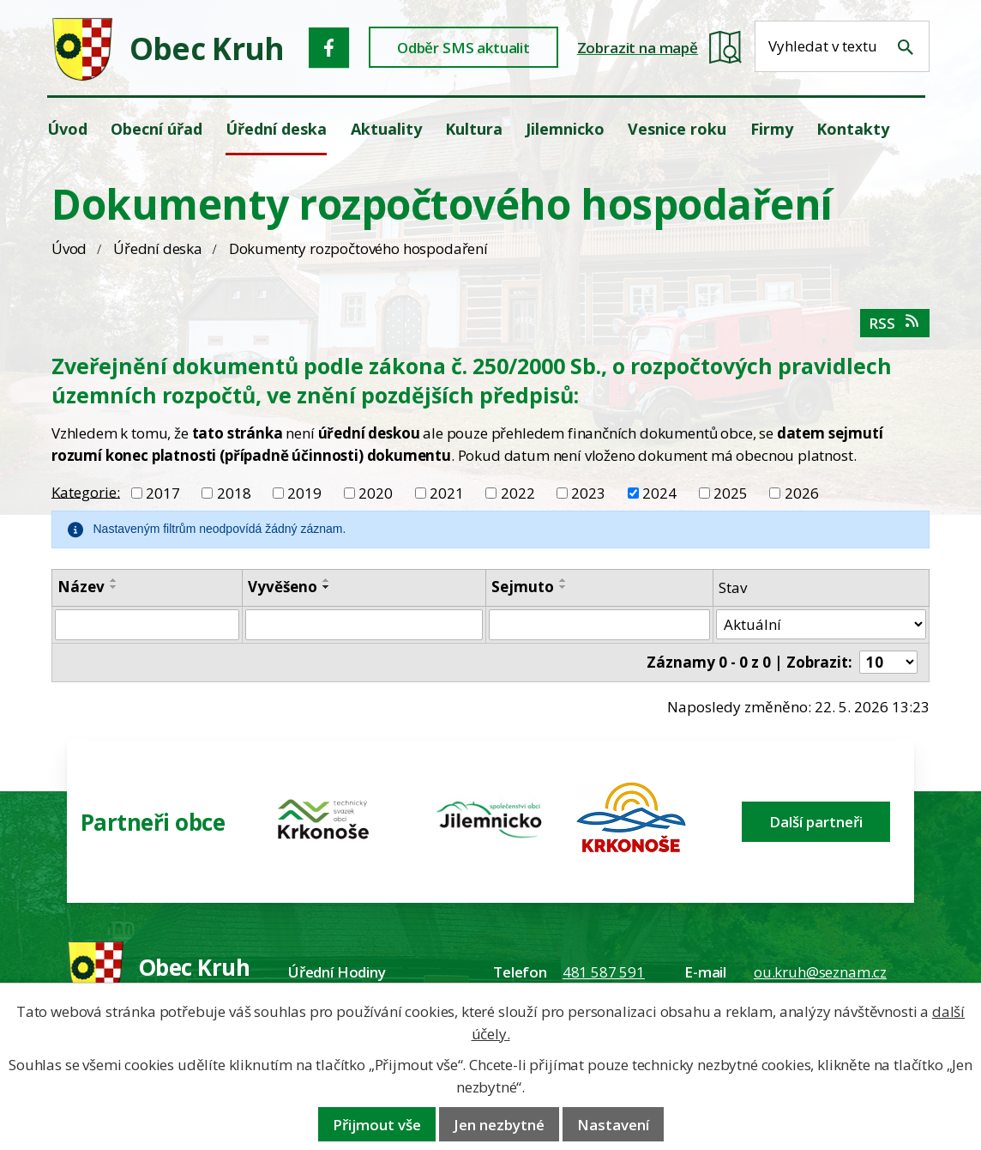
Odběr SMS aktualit (463, 48)
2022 (518, 493)
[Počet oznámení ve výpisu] (888, 662)
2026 (802, 493)
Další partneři (816, 822)
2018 (234, 493)
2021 (447, 493)
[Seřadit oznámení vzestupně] (114, 580)
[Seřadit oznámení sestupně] (114, 587)
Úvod (69, 248)
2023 (588, 493)
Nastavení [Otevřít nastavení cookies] (613, 1125)
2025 (730, 493)
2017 (163, 493)
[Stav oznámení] (821, 624)
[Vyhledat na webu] (905, 47)
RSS (895, 323)
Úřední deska (157, 248)
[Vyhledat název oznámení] (147, 624)
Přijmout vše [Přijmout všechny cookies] (377, 1125)
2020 (375, 493)
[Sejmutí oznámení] (599, 624)
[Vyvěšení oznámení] (364, 624)
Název (81, 586)
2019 (304, 493)
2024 (659, 493)
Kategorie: (85, 491)
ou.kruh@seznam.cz (820, 972)
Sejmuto (522, 586)
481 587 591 (604, 972)
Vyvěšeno (282, 586)
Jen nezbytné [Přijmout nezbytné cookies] (499, 1125)
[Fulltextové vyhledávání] (842, 46)
